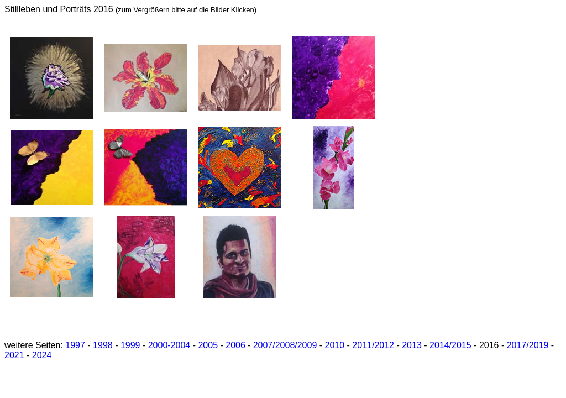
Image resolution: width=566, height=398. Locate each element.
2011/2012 (373, 345)
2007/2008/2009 (285, 345)
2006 (235, 345)
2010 (335, 345)
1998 (103, 345)
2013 (412, 345)
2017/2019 (528, 345)
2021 (14, 355)
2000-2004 (169, 345)
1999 (130, 345)
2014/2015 (450, 345)
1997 (75, 345)
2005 (208, 345)
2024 (42, 355)
